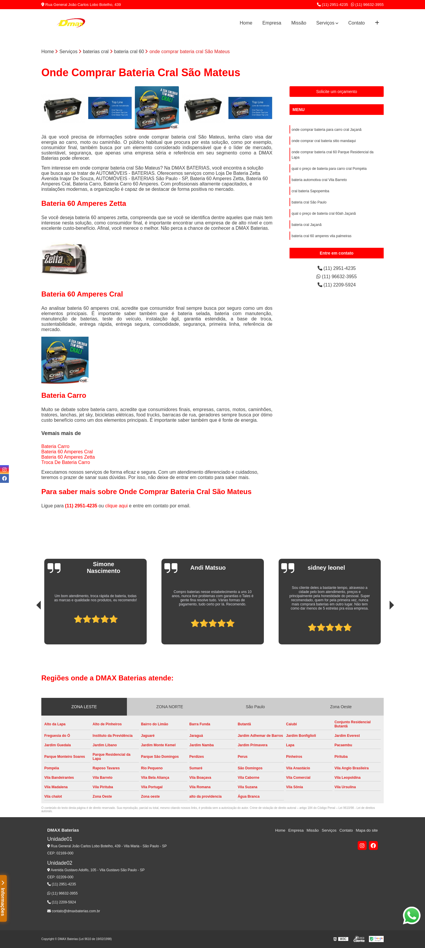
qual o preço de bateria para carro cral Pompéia (329, 169)
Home (246, 22)
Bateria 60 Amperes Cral (67, 451)
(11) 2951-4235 (332, 4)
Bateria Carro (55, 446)
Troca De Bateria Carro (65, 462)
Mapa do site (366, 830)
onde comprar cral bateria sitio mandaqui (324, 141)
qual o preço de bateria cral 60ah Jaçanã (324, 213)
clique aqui (116, 505)
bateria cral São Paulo (309, 202)
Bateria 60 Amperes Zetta (68, 457)
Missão (298, 22)
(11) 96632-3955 (367, 4)
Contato (356, 22)
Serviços (325, 22)
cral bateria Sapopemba (310, 191)
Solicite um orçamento (336, 91)
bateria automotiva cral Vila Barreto (319, 180)
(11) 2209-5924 (337, 284)
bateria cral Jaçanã (306, 225)
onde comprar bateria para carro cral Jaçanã (327, 130)
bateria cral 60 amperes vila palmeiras (322, 236)
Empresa (271, 22)
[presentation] (30, 628)
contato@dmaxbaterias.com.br (73, 911)
